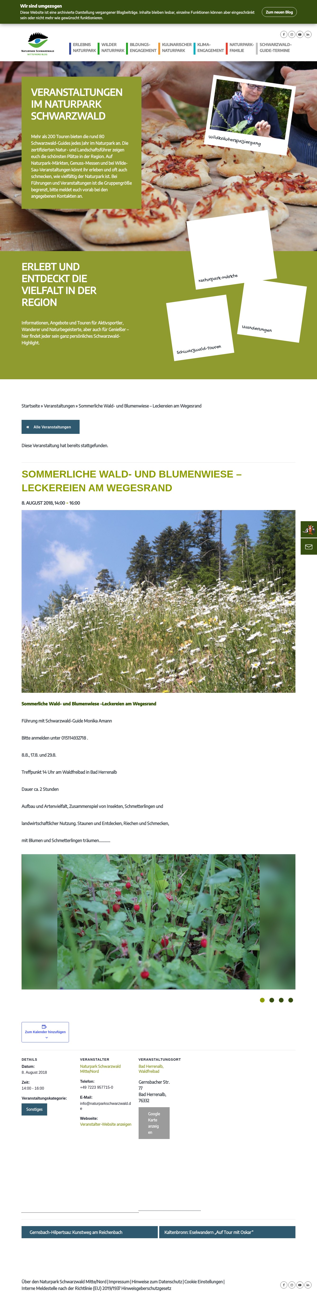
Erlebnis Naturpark (84, 47)
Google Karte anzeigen (154, 1123)
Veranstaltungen (59, 405)
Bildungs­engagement (143, 47)
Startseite (31, 405)
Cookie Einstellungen (203, 1281)
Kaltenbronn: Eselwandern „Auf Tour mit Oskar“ (208, 1232)
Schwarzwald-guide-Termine (276, 47)
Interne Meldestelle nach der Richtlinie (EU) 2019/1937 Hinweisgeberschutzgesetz (96, 1288)
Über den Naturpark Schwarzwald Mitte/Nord (64, 1281)
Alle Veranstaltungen (51, 427)
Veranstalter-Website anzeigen (105, 1124)
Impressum (119, 1281)
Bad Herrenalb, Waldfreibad (151, 1069)
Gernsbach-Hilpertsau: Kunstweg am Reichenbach (76, 1232)
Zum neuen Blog (279, 12)
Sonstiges (34, 1109)
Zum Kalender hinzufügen (45, 1032)
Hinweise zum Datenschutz (157, 1281)
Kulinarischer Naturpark (177, 47)
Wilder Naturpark (112, 47)
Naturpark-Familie (242, 47)
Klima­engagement (210, 47)
